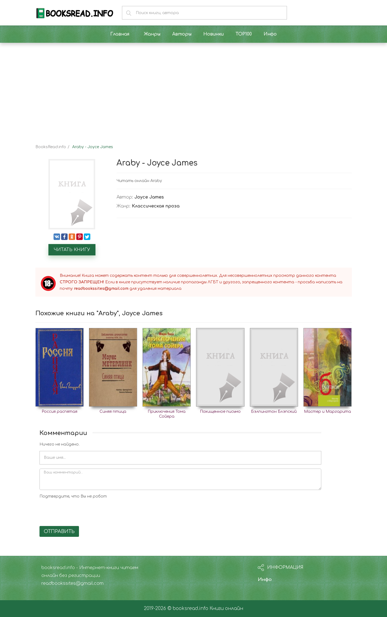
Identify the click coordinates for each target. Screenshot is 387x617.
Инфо (265, 579)
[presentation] (80, 511)
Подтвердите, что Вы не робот (73, 496)
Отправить (59, 531)
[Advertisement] (193, 89)
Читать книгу (72, 249)
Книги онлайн (226, 608)
